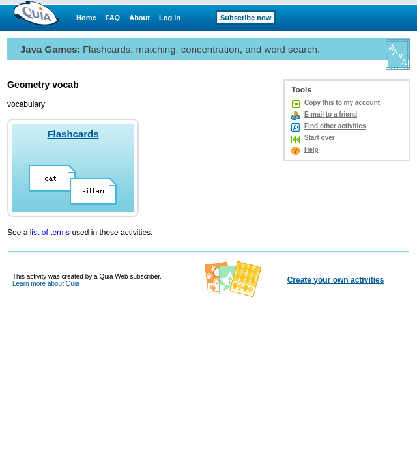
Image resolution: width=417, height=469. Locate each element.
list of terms (50, 232)
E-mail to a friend (330, 114)
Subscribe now (245, 17)
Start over (319, 137)
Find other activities (335, 126)
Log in (169, 17)
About (139, 17)
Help (311, 149)
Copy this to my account (342, 102)
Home (86, 17)
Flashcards (72, 133)
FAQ (113, 17)
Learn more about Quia (45, 283)
